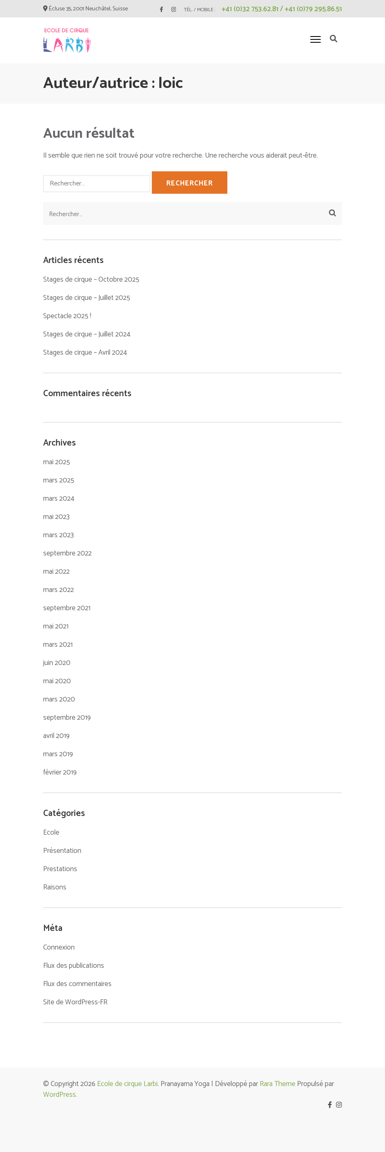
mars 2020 (59, 699)
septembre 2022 (67, 553)
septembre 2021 (66, 608)
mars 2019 (58, 754)
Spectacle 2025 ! (67, 316)
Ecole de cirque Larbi (127, 1084)
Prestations (60, 869)
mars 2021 (58, 644)
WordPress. (60, 1095)
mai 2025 (56, 462)
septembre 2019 (67, 717)
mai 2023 (56, 517)
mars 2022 (58, 590)
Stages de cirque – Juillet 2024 (86, 334)
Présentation (62, 851)
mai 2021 (55, 626)
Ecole (51, 832)
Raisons (54, 887)
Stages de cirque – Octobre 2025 (91, 279)
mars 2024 (58, 498)
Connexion (59, 947)
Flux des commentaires (77, 984)
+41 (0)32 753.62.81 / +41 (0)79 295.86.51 (282, 9)
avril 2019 (56, 736)
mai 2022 (56, 571)
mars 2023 (58, 535)
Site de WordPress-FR (75, 1002)
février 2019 (60, 772)
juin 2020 (57, 663)
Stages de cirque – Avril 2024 (85, 352)
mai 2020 (57, 681)
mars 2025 (58, 480)
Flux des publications (73, 966)
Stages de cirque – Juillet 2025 (86, 298)
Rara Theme (277, 1084)
